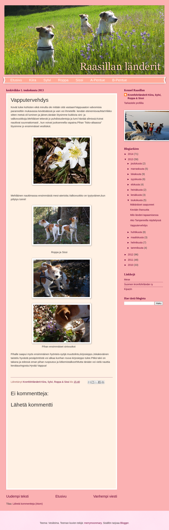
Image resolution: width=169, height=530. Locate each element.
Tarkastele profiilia (133, 103)
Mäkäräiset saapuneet (142, 204)
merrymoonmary (93, 523)
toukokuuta (137, 200)
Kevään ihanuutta (139, 209)
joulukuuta (137, 163)
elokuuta (136, 184)
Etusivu (16, 80)
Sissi (79, 80)
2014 (131, 154)
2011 (131, 260)
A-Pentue (97, 80)
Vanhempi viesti (105, 496)
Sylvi (47, 80)
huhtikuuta (137, 232)
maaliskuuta (137, 237)
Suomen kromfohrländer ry (138, 284)
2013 (131, 159)
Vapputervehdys (139, 225)
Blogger (124, 523)
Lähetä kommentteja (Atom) (28, 503)
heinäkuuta (137, 190)
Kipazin (128, 289)
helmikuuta (137, 242)
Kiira (32, 80)
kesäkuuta (137, 195)
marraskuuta (138, 169)
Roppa (63, 80)
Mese (127, 279)
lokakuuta (136, 174)
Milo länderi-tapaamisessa (144, 215)
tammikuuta (137, 248)
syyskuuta (136, 179)
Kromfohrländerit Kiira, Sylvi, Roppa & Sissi (144, 97)
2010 (131, 265)
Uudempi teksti (17, 496)
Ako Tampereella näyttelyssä (145, 220)
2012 (131, 254)
